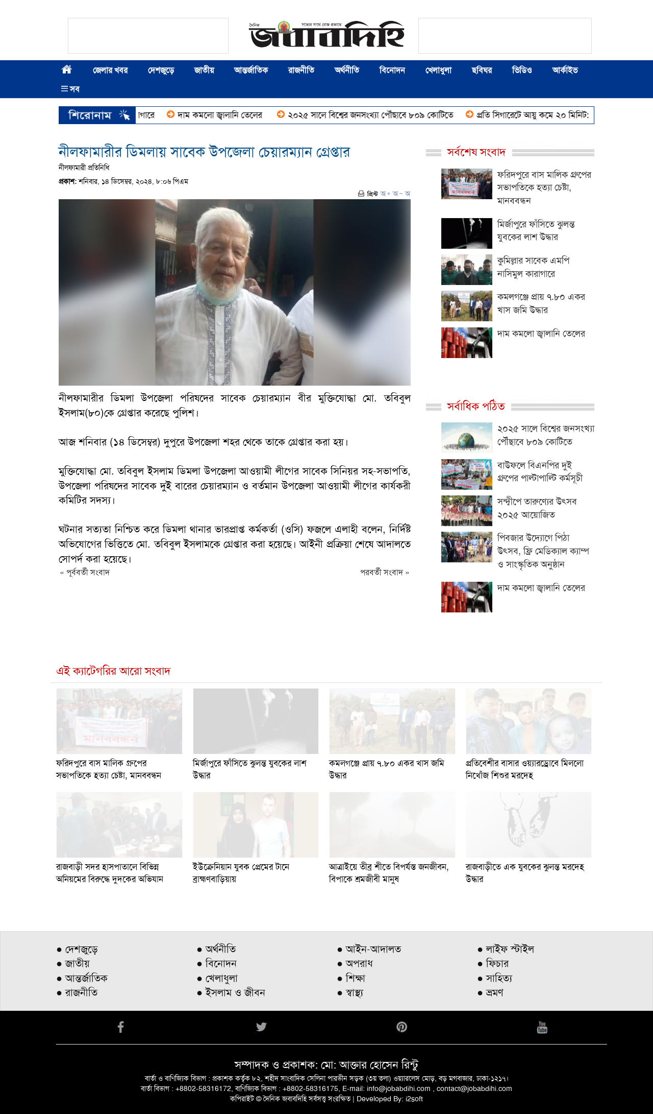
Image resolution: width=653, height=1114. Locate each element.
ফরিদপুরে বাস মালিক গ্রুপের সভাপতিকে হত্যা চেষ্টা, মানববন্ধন (544, 188)
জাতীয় (204, 70)
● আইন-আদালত (369, 949)
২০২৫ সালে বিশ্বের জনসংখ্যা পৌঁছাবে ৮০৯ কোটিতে (375, 115)
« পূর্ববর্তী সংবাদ (85, 572)
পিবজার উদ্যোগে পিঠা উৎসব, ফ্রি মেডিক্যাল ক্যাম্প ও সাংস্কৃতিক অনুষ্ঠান (543, 551)
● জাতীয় (73, 963)
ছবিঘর (482, 70)
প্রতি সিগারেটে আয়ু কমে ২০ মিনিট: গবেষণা (551, 115)
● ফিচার (493, 963)
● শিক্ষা (351, 978)
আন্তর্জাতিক (251, 70)
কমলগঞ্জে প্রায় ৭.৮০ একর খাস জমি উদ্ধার (541, 303)
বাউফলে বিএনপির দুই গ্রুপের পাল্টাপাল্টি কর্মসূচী (540, 472)
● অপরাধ (355, 963)
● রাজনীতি (76, 992)
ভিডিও (522, 70)
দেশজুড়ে (161, 70)
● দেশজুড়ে (77, 949)
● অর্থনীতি (216, 949)
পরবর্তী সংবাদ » (385, 572)
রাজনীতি (301, 70)
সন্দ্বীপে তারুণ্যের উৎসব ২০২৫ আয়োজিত (537, 508)
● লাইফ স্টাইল (505, 949)
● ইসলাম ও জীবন (230, 992)
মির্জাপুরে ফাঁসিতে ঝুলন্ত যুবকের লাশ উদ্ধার (536, 231)
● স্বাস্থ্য (350, 992)
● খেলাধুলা (217, 978)
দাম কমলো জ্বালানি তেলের (226, 115)
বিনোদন (392, 70)
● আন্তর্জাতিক (82, 978)
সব (70, 89)
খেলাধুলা (438, 70)
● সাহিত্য (494, 978)
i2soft (414, 1098)
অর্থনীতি (347, 70)
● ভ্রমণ (490, 992)
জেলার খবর (110, 70)
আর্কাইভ (564, 70)
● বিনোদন (216, 963)
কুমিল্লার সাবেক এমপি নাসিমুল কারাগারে (533, 267)
